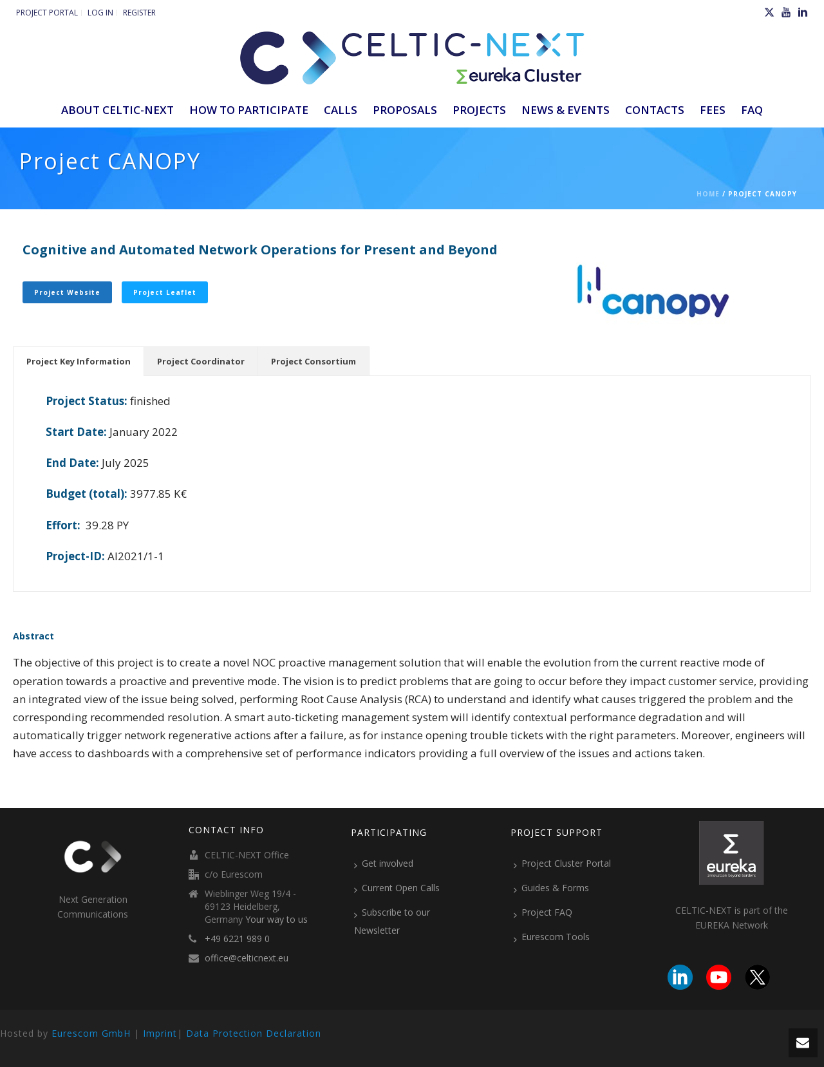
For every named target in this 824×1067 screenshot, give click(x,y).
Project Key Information (78, 361)
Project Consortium (313, 361)
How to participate (248, 109)
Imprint (160, 1033)
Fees (713, 109)
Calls (340, 109)
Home (708, 193)
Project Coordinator (201, 361)
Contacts (654, 109)
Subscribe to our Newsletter (392, 921)
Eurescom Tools (552, 936)
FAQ (752, 109)
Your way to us (276, 919)
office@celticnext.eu (246, 958)
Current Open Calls (397, 888)
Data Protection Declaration (253, 1033)
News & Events (565, 109)
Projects (479, 109)
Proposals (405, 109)
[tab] (78, 361)
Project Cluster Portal (562, 863)
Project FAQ (543, 912)
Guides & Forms (551, 888)
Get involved (383, 863)
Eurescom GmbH (91, 1033)
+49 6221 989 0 (237, 939)
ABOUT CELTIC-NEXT (117, 109)
